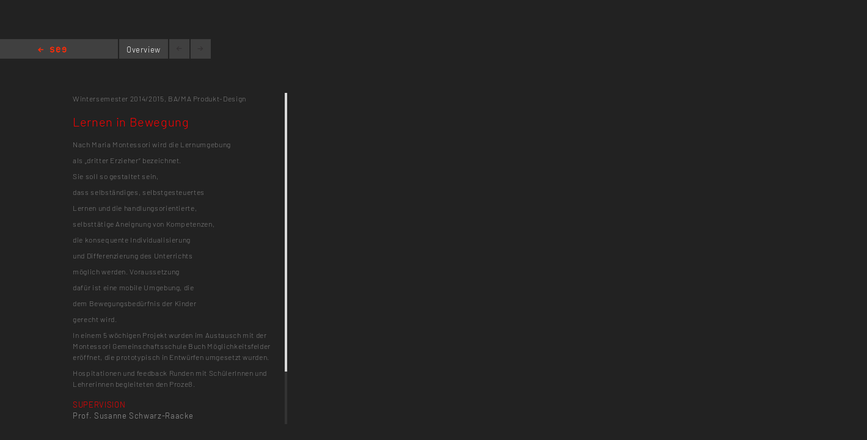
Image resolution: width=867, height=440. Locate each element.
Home (52, 50)
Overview (143, 49)
